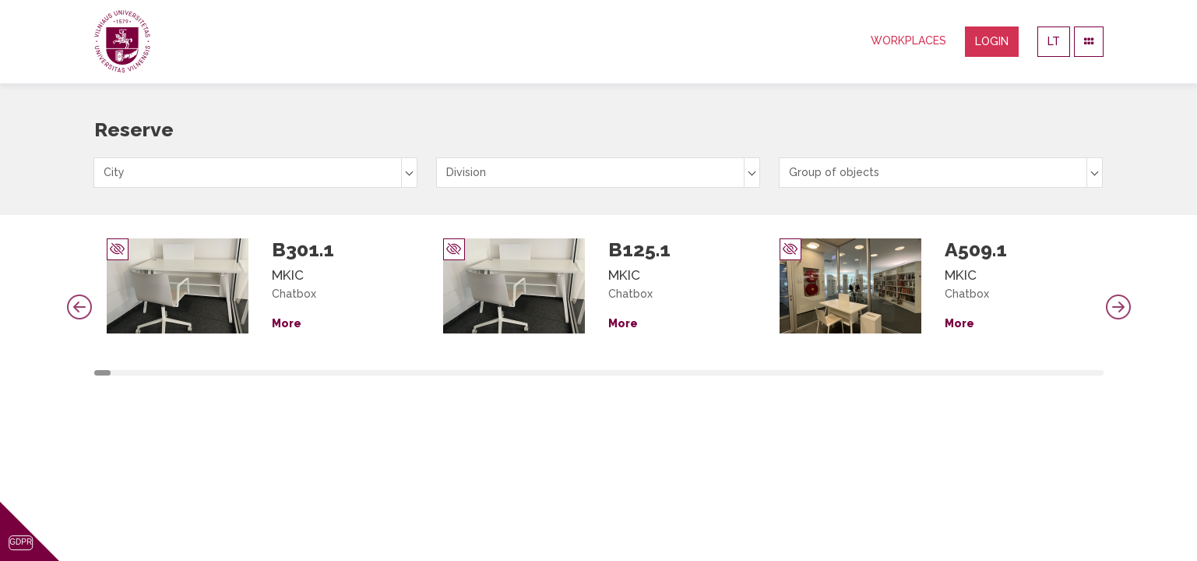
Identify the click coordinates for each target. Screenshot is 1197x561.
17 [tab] (376, 373)
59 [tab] (1095, 373)
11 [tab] (273, 373)
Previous (79, 307)
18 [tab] (393, 373)
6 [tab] (187, 373)
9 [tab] (239, 373)
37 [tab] (718, 373)
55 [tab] (1026, 373)
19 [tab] (410, 373)
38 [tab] (735, 373)
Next (1118, 307)
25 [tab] (513, 373)
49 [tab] (923, 373)
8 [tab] (222, 373)
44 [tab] (838, 373)
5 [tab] (170, 373)
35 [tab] (683, 373)
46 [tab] (872, 373)
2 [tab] (119, 373)
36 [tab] (700, 373)
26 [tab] (530, 373)
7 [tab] (204, 373)
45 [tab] (855, 373)
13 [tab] (307, 373)
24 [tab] (496, 373)
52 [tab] (975, 373)
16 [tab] (359, 373)
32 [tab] (633, 373)
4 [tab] (153, 373)
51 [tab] (957, 373)
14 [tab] (324, 373)
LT (1053, 41)
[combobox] (255, 172)
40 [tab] (769, 373)
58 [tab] (1077, 373)
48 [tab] (906, 373)
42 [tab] (803, 373)
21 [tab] (444, 373)
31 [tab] (616, 373)
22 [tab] (461, 373)
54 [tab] (1009, 373)
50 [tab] (940, 373)
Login (992, 41)
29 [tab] (581, 373)
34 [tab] (666, 373)
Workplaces (908, 40)
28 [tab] (564, 373)
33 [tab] (650, 373)
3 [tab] (136, 373)
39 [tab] (752, 373)
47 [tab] (889, 373)
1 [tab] (102, 373)
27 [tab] (547, 373)
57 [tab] (1060, 373)
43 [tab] (820, 373)
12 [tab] (290, 373)
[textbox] (255, 172)
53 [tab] (992, 373)
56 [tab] (1043, 373)
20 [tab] (427, 373)
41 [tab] (786, 373)
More (286, 323)
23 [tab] (479, 373)
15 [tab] (341, 373)
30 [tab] (598, 373)
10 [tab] (256, 373)
